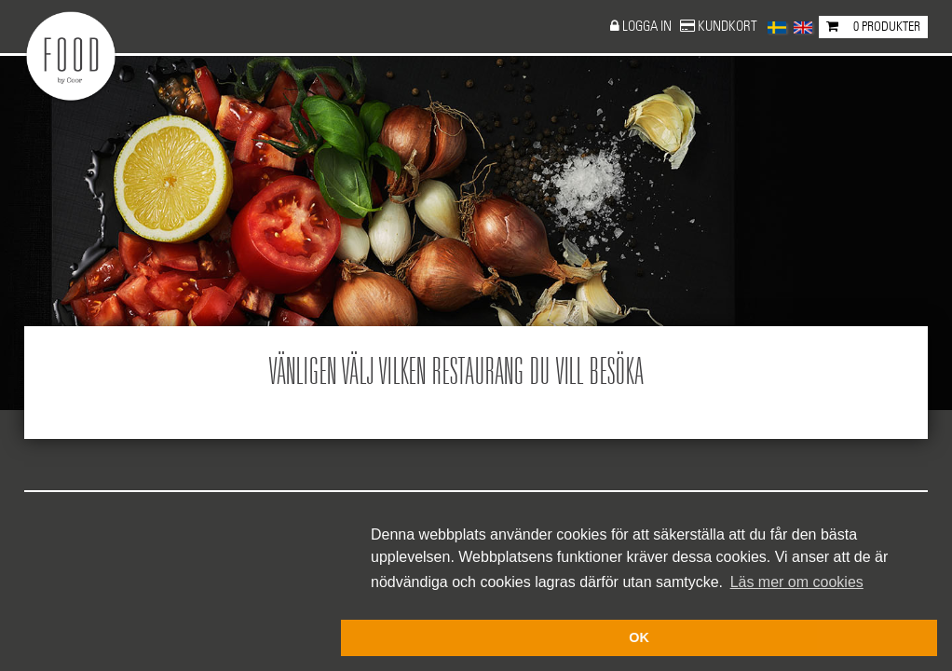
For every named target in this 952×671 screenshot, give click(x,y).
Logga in (648, 27)
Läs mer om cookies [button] (797, 582)
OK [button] (639, 637)
